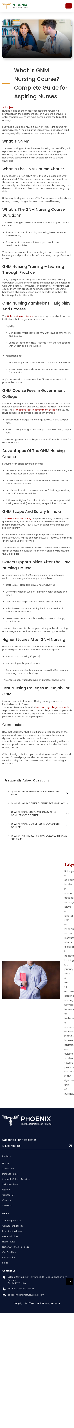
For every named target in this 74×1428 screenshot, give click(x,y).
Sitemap (6, 1205)
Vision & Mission (10, 1184)
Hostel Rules (8, 1241)
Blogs (5, 1262)
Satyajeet (8, 107)
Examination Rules (12, 1231)
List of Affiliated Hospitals (15, 1246)
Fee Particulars (10, 1236)
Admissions (8, 1168)
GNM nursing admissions (20, 316)
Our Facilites (9, 1252)
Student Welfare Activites (16, 1179)
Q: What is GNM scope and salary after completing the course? (33, 813)
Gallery (6, 1189)
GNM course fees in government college (35, 409)
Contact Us (8, 1194)
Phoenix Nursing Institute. (46, 1303)
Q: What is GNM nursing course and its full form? (36, 793)
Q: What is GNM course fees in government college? (35, 825)
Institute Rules (10, 1173)
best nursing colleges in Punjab (52, 707)
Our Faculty (8, 1257)
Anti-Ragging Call (11, 1220)
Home (5, 1163)
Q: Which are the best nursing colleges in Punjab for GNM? (39, 837)
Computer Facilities (12, 1225)
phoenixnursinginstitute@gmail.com (26, 1294)
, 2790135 (29, 1288)
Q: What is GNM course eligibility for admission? (39, 803)
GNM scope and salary (19, 518)
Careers (6, 1200)
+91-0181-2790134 (16, 1288)
